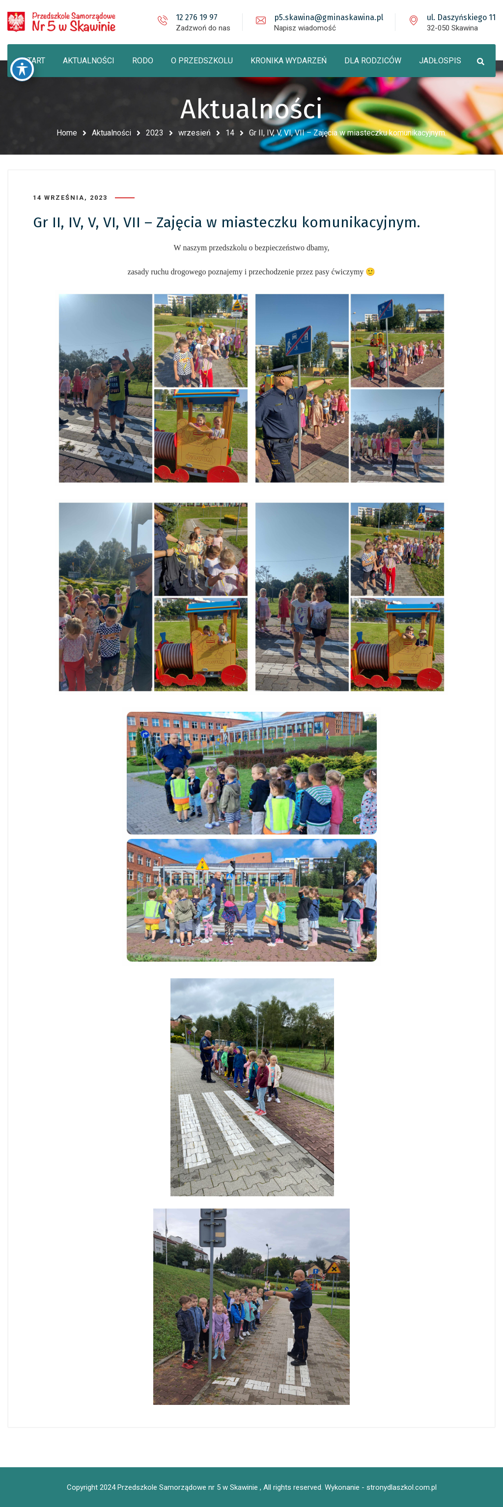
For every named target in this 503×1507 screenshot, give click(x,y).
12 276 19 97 (197, 17)
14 (229, 132)
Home (66, 132)
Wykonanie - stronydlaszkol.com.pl (381, 1487)
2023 (155, 132)
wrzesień (194, 132)
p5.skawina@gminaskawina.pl (328, 17)
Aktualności (111, 132)
